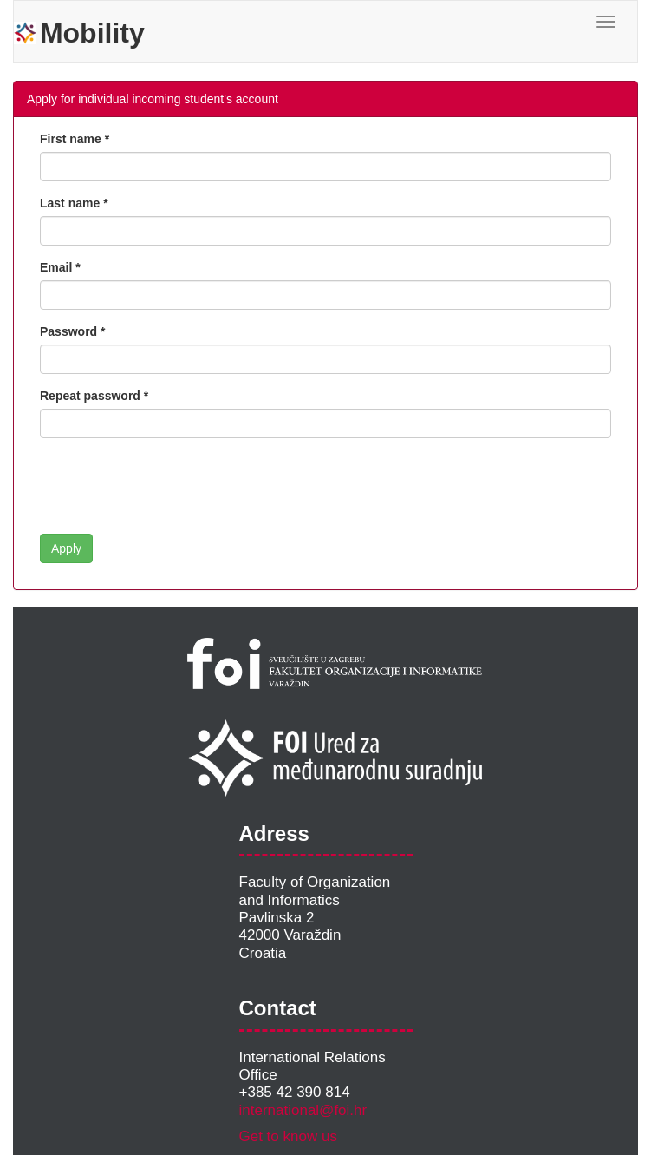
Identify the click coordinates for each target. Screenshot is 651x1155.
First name (70, 139)
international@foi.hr (303, 1110)
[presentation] (171, 486)
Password (68, 331)
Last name (70, 203)
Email (56, 267)
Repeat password (90, 396)
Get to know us (288, 1136)
